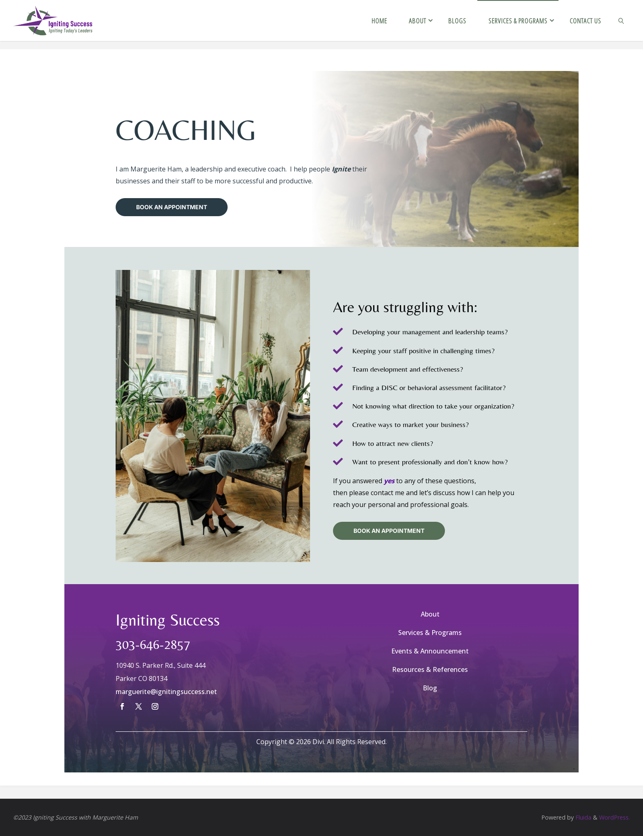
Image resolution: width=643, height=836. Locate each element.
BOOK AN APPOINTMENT (388, 530)
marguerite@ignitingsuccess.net (166, 691)
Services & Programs (430, 632)
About (430, 614)
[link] (621, 20)
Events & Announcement (430, 651)
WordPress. (614, 817)
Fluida (582, 817)
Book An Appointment (171, 206)
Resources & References (430, 669)
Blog (430, 687)
